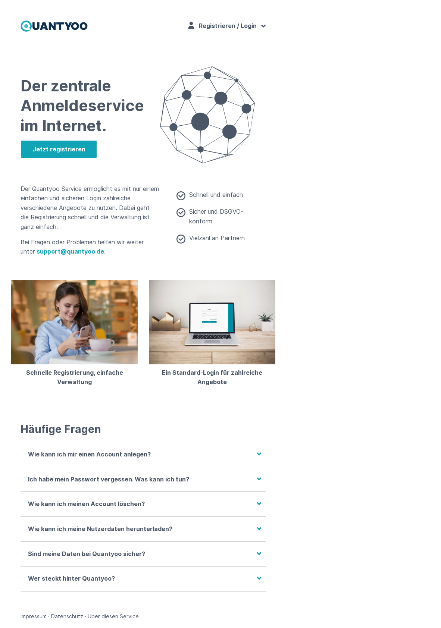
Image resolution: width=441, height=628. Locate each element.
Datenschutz (67, 616)
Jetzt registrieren (58, 149)
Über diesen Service (113, 616)
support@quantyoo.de (70, 251)
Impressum (34, 616)
